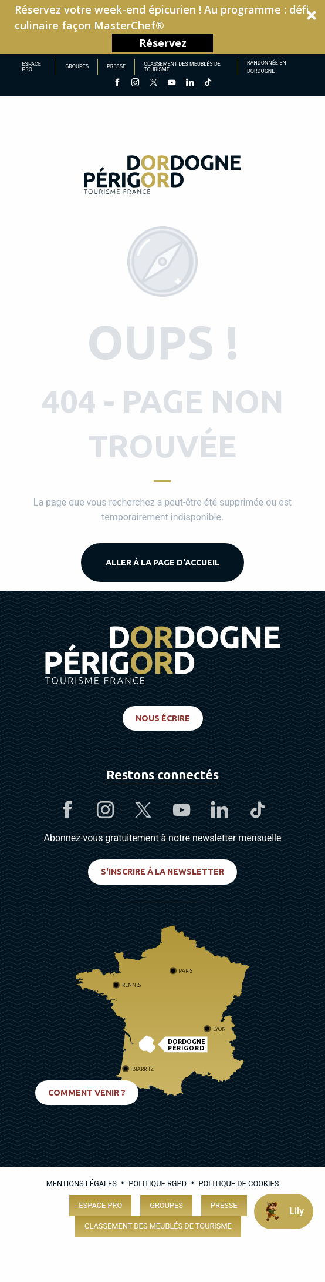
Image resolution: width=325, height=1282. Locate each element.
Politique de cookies (238, 1183)
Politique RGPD (157, 1183)
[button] (162, 27)
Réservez (163, 43)
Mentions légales (81, 1183)
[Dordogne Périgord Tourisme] (162, 176)
